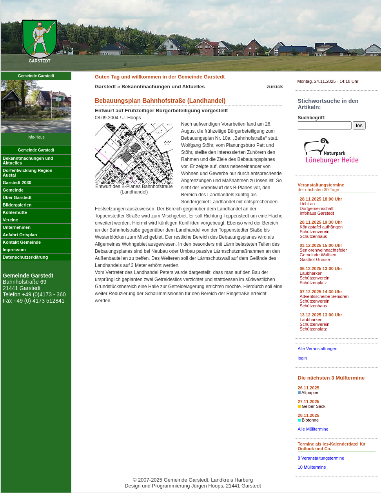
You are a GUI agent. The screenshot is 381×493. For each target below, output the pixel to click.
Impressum (14, 249)
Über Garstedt (17, 197)
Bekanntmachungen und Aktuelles (163, 86)
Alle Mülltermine (313, 429)
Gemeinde (13, 190)
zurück (275, 86)
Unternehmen (17, 227)
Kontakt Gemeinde (22, 242)
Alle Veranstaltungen (317, 348)
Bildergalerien (17, 205)
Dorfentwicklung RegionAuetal (28, 172)
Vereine (10, 219)
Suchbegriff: (312, 118)
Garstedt (105, 86)
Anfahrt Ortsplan (20, 234)
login (302, 358)
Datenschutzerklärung (25, 257)
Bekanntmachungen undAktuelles (28, 160)
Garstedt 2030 (17, 182)
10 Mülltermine (312, 467)
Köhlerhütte (15, 212)
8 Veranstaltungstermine (321, 458)
